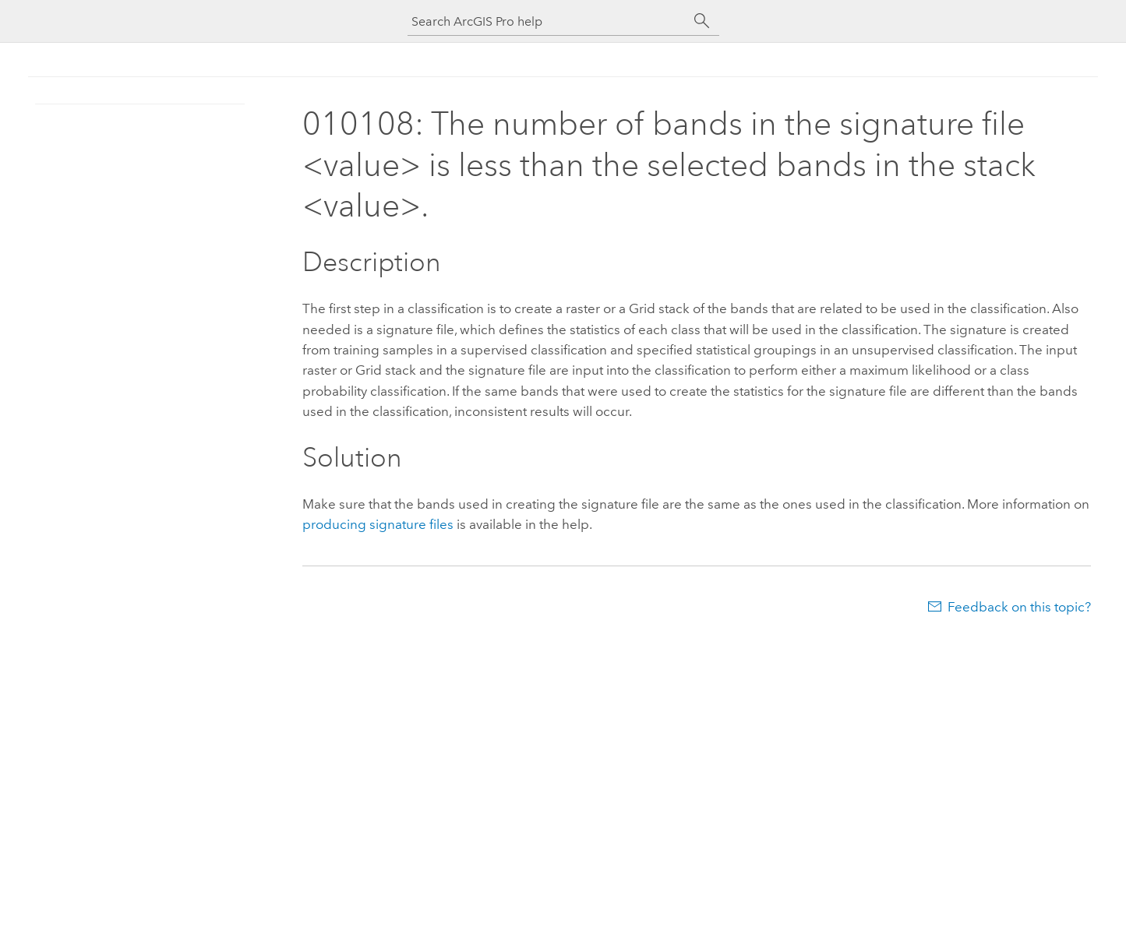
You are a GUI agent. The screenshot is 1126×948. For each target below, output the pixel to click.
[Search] (702, 21)
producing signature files (378, 524)
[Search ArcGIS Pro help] (548, 21)
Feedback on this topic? (1019, 607)
